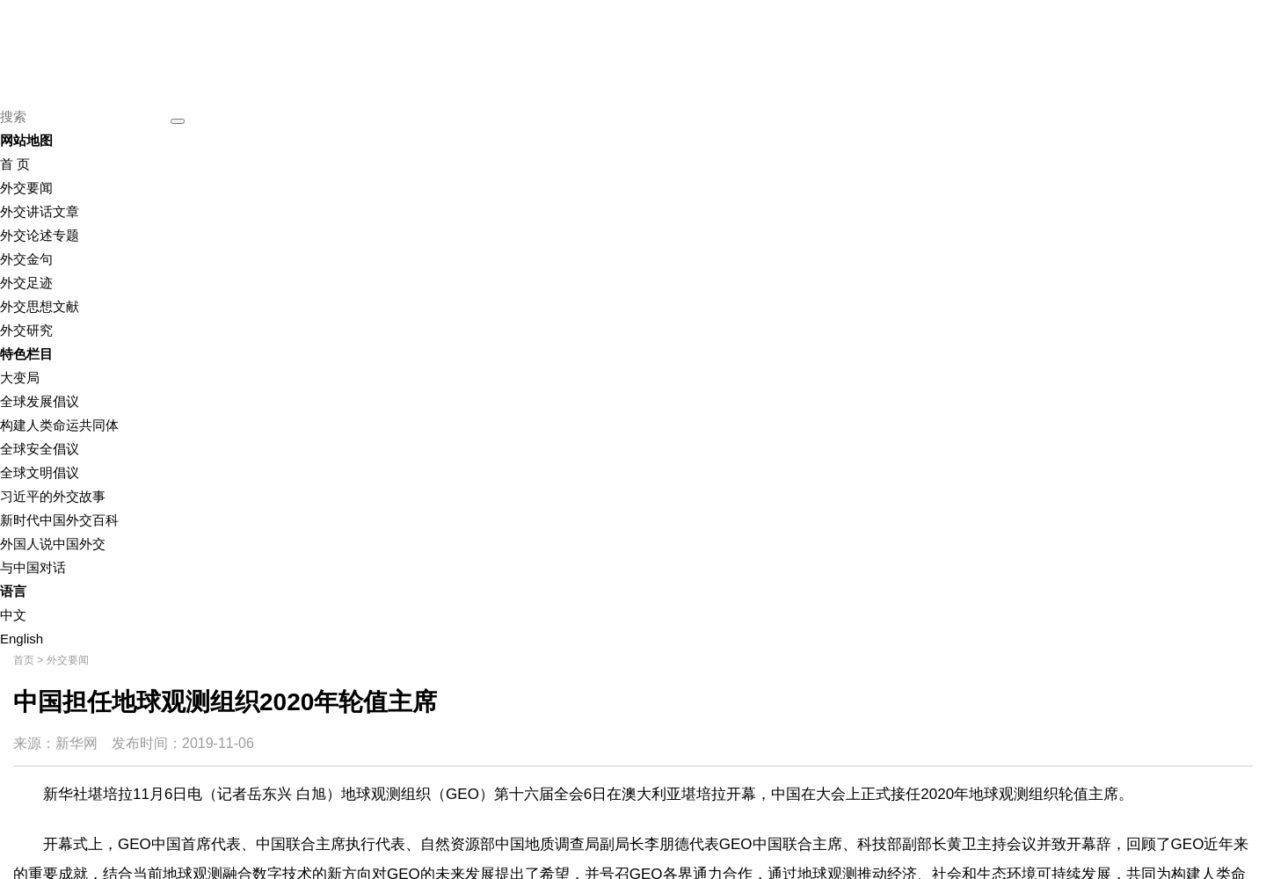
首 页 (15, 163)
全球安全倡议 (39, 448)
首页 (23, 660)
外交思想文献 (39, 306)
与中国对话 (33, 567)
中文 (13, 614)
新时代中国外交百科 (59, 519)
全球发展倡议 (39, 401)
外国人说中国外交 (53, 543)
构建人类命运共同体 (59, 425)
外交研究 (26, 330)
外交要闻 (26, 187)
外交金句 (26, 258)
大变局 (20, 377)
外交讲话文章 (39, 211)
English (21, 638)
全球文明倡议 (39, 472)
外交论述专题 (39, 235)
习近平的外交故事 (53, 496)
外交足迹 (26, 282)
